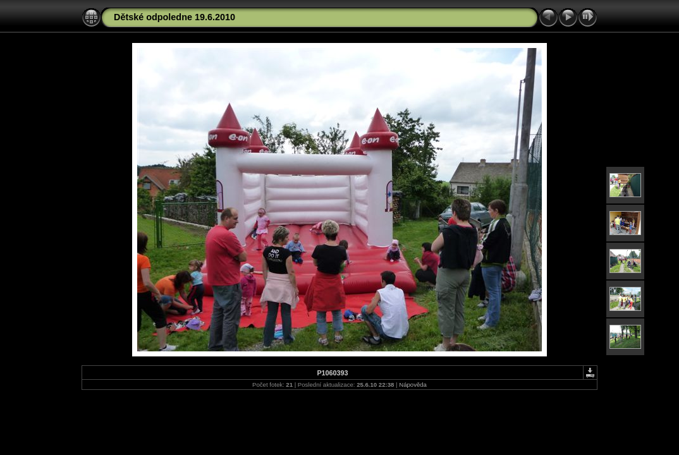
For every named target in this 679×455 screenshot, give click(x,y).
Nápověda (413, 384)
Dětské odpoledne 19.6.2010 (174, 17)
